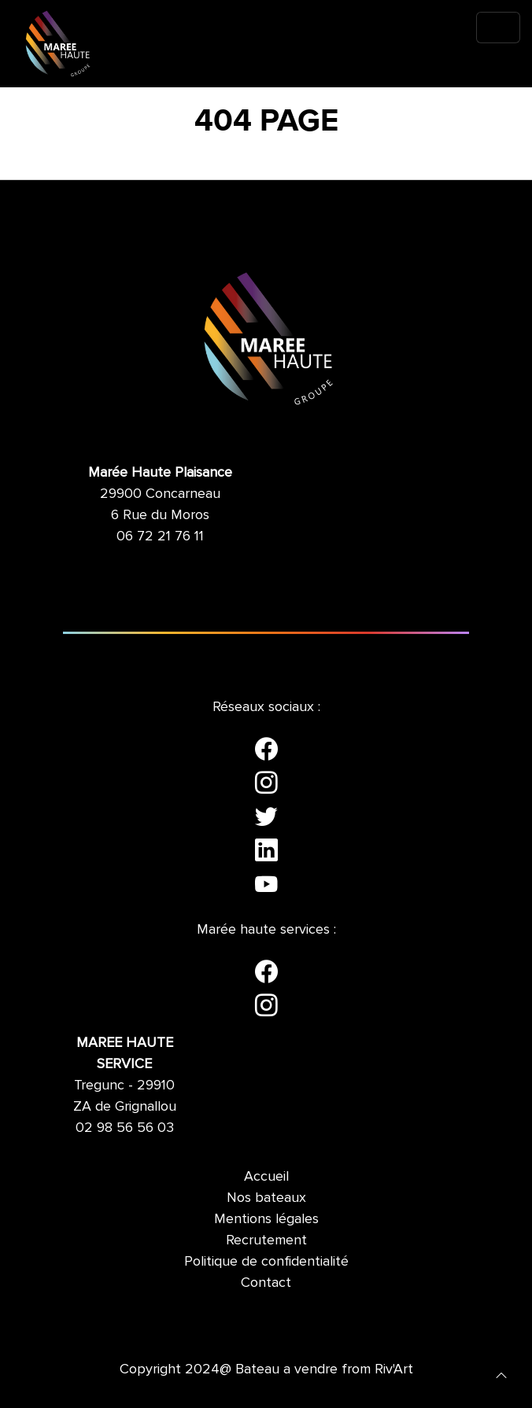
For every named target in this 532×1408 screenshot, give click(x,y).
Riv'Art (394, 1368)
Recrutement (266, 1239)
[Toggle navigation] (498, 27)
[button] (501, 1374)
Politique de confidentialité (266, 1261)
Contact (266, 1282)
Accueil (266, 1176)
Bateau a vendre (286, 1368)
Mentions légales (266, 1218)
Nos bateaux (266, 1197)
